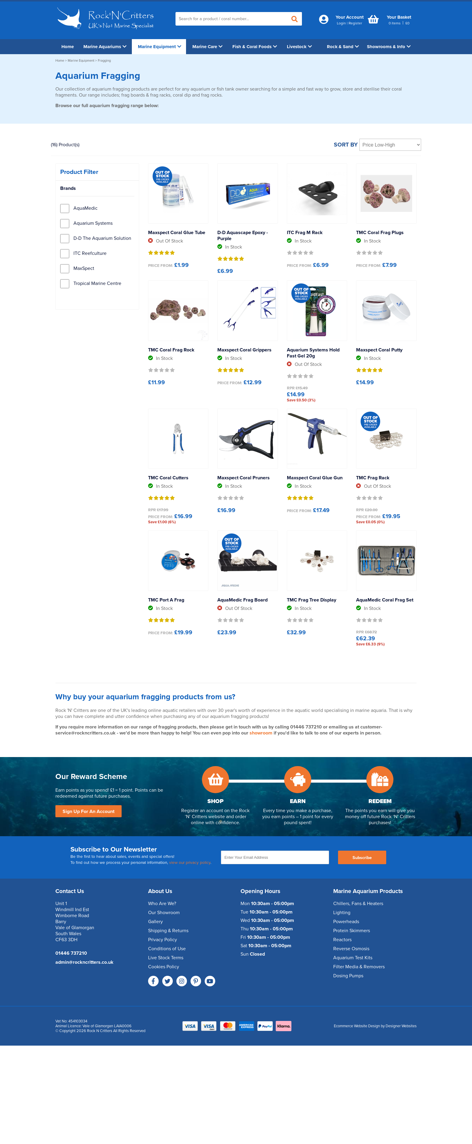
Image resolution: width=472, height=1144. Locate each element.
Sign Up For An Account (88, 812)
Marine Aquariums (104, 46)
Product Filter (79, 172)
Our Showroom (164, 913)
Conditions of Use (167, 949)
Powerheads (346, 922)
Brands (68, 188)
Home (67, 46)
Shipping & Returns (168, 931)
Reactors (342, 940)
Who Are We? (162, 904)
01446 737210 (71, 953)
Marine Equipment (159, 46)
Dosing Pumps (348, 976)
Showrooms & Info (389, 46)
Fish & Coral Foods (254, 46)
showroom (261, 733)
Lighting (341, 913)
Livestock (299, 46)
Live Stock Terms (165, 958)
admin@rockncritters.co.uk (84, 962)
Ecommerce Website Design (357, 1026)
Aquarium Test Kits (352, 958)
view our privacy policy (189, 862)
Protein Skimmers (351, 931)
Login (341, 23)
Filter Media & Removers (359, 967)
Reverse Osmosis (351, 949)
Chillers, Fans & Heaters (358, 904)
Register (355, 23)
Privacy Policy (162, 940)
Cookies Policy (163, 967)
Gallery (155, 922)
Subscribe (362, 857)
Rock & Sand (343, 46)
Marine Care (207, 46)
